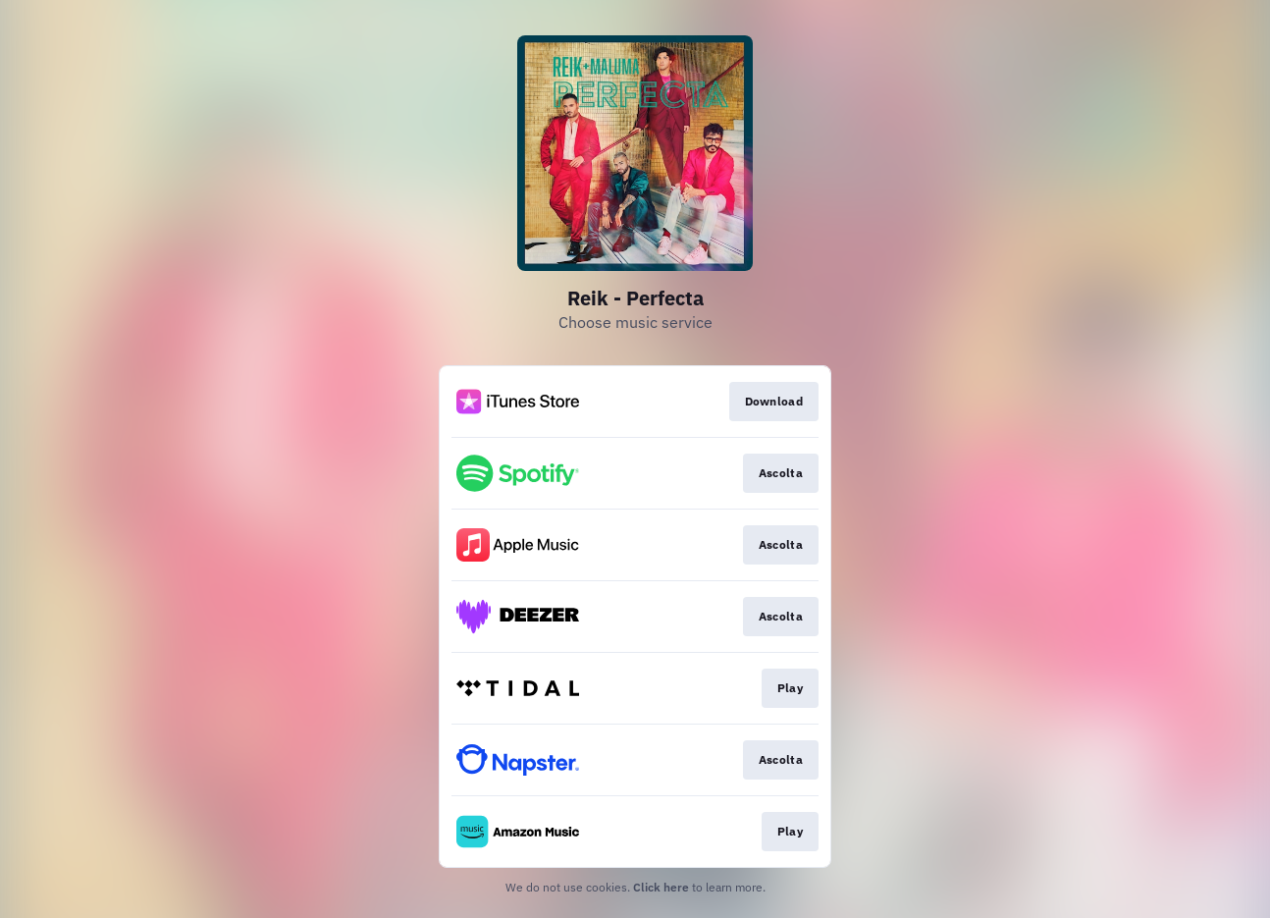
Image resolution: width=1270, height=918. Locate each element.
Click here (661, 887)
